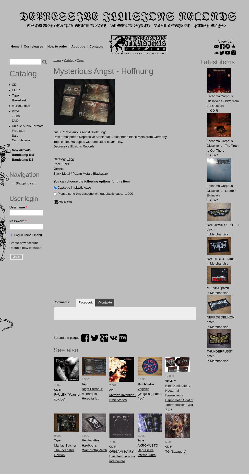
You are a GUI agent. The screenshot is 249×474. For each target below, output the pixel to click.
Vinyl (15, 111)
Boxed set (19, 100)
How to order (57, 46)
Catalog (23, 73)
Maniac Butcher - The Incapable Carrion (66, 450)
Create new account (24, 243)
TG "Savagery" (175, 451)
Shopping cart (26, 183)
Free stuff (18, 131)
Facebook (86, 302)
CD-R (16, 90)
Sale (15, 135)
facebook (85, 338)
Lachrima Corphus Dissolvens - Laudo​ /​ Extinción (221, 190)
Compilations (21, 140)
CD (14, 84)
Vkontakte (105, 302)
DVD (15, 120)
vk (114, 338)
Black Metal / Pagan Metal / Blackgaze (81, 173)
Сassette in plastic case (74, 187)
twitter (95, 338)
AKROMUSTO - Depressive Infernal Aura (149, 450)
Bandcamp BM (23, 155)
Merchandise (21, 106)
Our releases (33, 46)
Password (18, 221)
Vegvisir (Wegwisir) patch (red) (149, 393)
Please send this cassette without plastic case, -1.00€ (95, 193)
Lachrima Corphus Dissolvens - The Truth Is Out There (223, 145)
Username (18, 207)
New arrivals (21, 150)
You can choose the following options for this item (92, 181)
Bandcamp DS (23, 159)
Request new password (26, 248)
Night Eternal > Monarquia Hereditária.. (92, 393)
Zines (16, 116)
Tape (15, 95)
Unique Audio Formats (28, 126)
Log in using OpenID (29, 235)
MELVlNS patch (218, 288)
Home (15, 46)
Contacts (96, 46)
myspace (123, 338)
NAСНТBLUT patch (221, 259)
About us (78, 46)
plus (104, 338)
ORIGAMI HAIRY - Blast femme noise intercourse (122, 456)
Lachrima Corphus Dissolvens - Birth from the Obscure (223, 101)
